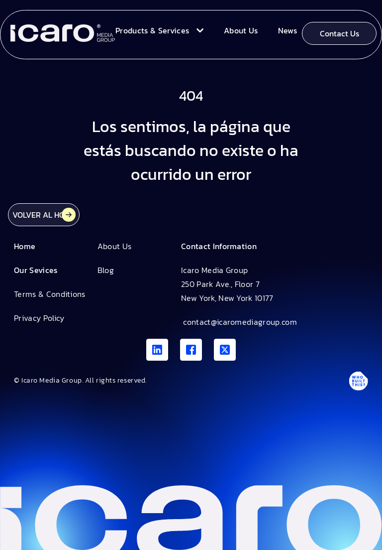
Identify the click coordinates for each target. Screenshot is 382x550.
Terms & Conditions (50, 294)
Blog (105, 270)
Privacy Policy (39, 318)
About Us (114, 246)
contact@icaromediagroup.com (239, 322)
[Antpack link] (358, 381)
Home (24, 246)
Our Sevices (36, 270)
